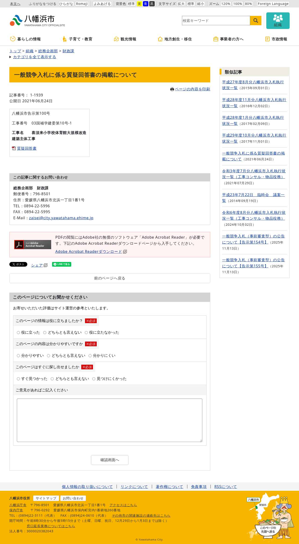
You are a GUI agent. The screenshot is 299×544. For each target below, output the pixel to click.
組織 (30, 50)
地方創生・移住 (174, 39)
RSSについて (225, 486)
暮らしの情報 (25, 39)
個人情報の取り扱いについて (87, 486)
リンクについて (134, 486)
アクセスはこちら (123, 505)
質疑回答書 (27, 148)
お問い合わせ (73, 498)
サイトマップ (46, 498)
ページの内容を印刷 (190, 89)
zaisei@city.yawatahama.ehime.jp (61, 217)
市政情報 (276, 39)
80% (248, 3)
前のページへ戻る (109, 278)
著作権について (169, 486)
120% (225, 3)
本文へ (15, 3)
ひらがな (66, 3)
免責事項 (199, 486)
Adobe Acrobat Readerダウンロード (91, 251)
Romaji (82, 3)
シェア (39, 265)
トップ (15, 50)
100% (237, 3)
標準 (131, 3)
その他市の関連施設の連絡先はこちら (141, 515)
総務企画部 (48, 50)
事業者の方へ (228, 39)
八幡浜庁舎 (18, 505)
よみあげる (102, 3)
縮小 (200, 3)
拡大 (181, 3)
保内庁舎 (16, 510)
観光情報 (125, 39)
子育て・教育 (77, 39)
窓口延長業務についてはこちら (51, 526)
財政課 (68, 50)
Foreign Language (273, 3)
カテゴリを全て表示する (34, 56)
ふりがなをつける (43, 3)
